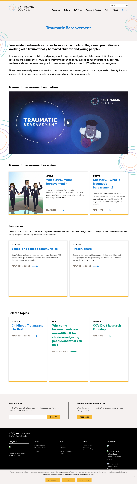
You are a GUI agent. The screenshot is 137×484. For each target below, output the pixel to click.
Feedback (84, 417)
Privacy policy (84, 480)
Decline (68, 480)
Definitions (63, 448)
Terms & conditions (89, 450)
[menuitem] (125, 10)
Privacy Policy (87, 446)
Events (62, 454)
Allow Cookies (52, 480)
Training (67, 10)
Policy (107, 10)
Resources (63, 450)
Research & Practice (66, 452)
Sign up (53, 417)
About (61, 446)
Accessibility (87, 448)
